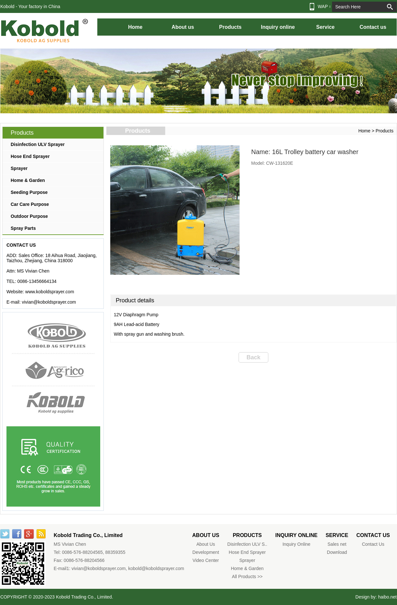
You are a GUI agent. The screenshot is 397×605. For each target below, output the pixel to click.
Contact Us (373, 544)
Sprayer (19, 168)
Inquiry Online (296, 544)
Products (230, 27)
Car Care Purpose (30, 204)
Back (253, 357)
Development (205, 552)
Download (337, 552)
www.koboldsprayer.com (49, 291)
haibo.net (387, 596)
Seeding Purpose (29, 192)
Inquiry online (278, 27)
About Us (206, 544)
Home (135, 27)
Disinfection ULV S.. (247, 544)
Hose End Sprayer (30, 156)
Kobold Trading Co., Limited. (84, 596)
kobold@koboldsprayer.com (156, 568)
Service (325, 27)
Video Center (206, 560)
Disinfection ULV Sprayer (38, 144)
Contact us (372, 27)
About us (183, 27)
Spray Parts (23, 228)
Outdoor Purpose (29, 216)
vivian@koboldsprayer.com (49, 302)
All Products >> (247, 576)
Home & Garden (28, 180)
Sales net (336, 544)
